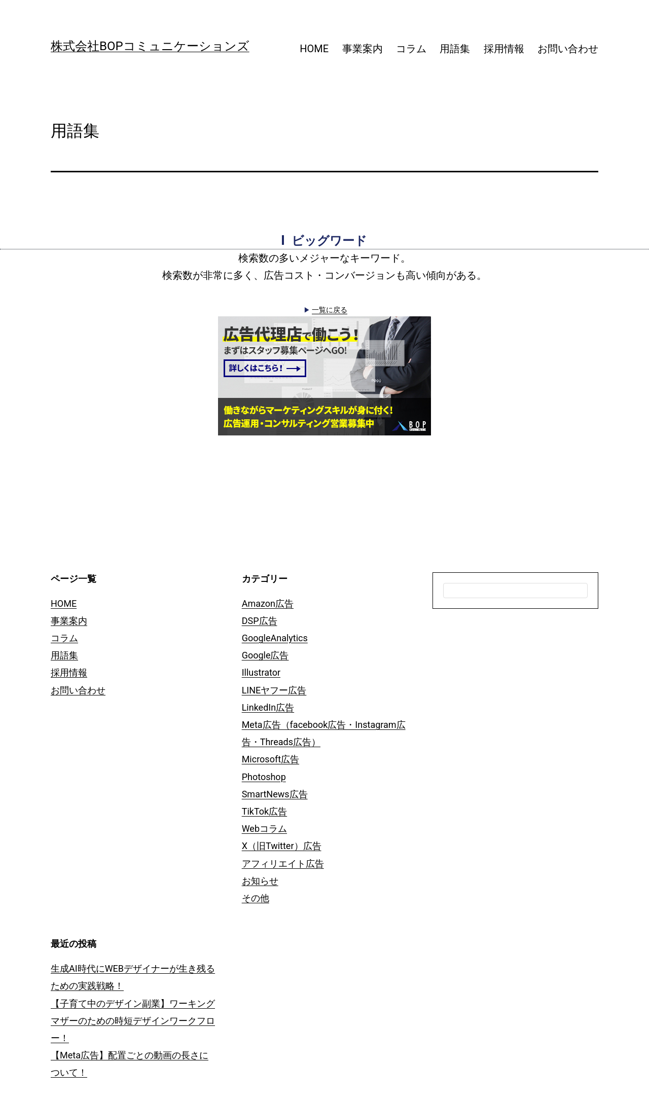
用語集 (455, 49)
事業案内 (362, 49)
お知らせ (260, 880)
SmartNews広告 (275, 794)
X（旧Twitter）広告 (281, 845)
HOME (314, 49)
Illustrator (261, 672)
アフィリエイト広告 (283, 863)
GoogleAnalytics (275, 638)
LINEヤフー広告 (274, 690)
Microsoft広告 (270, 759)
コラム (411, 49)
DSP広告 (259, 620)
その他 (255, 898)
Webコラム (264, 828)
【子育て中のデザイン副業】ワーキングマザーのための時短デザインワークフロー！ (133, 1020)
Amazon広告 (268, 603)
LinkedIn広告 (268, 707)
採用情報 (504, 49)
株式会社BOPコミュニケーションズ (150, 46)
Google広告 (265, 655)
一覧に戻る (329, 310)
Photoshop (264, 777)
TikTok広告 (264, 811)
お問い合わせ (567, 49)
